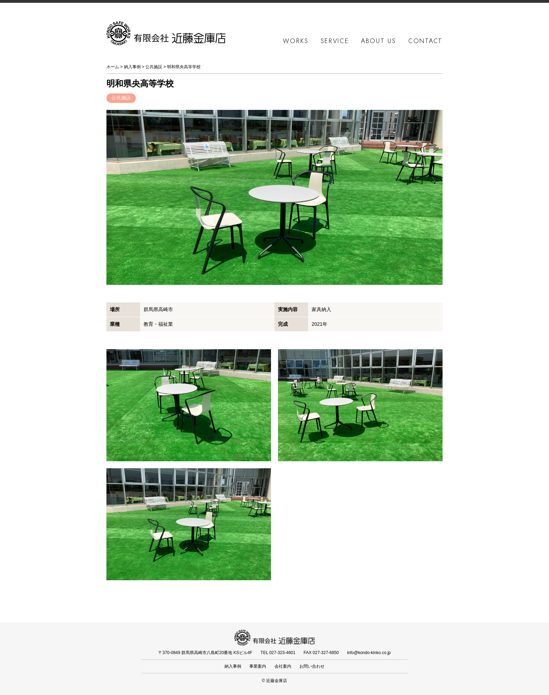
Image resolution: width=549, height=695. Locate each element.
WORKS (296, 40)
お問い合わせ (312, 666)
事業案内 (257, 666)
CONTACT (425, 40)
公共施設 (153, 66)
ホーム (112, 66)
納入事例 (132, 66)
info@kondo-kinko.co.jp (369, 652)
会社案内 (282, 666)
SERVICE (335, 40)
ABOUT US (378, 40)
